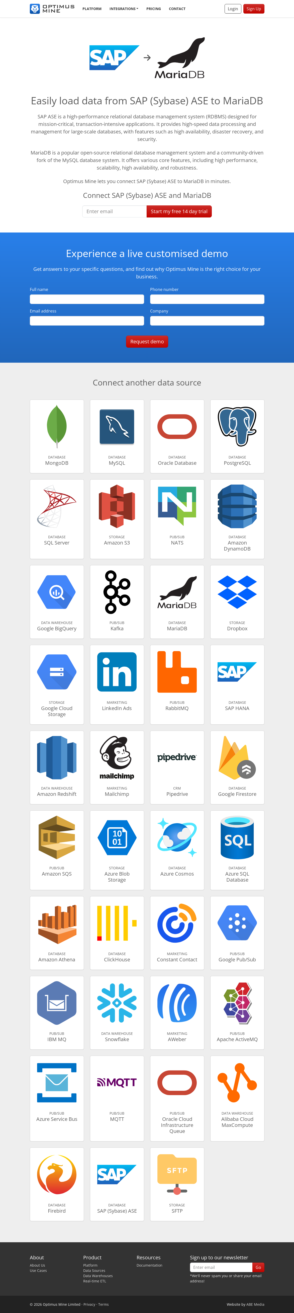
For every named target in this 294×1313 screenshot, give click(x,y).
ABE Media (255, 1304)
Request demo (147, 341)
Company (159, 311)
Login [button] (233, 9)
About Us (37, 1265)
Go (258, 1267)
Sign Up (254, 9)
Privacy (89, 1304)
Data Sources (94, 1270)
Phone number (164, 289)
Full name (39, 289)
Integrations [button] (123, 8)
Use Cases (38, 1270)
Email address (43, 311)
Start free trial (179, 211)
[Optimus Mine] (52, 9)
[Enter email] (114, 211)
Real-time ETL (94, 1281)
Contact (177, 8)
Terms (103, 1304)
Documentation (149, 1265)
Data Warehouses (98, 1275)
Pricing (153, 8)
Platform (92, 8)
